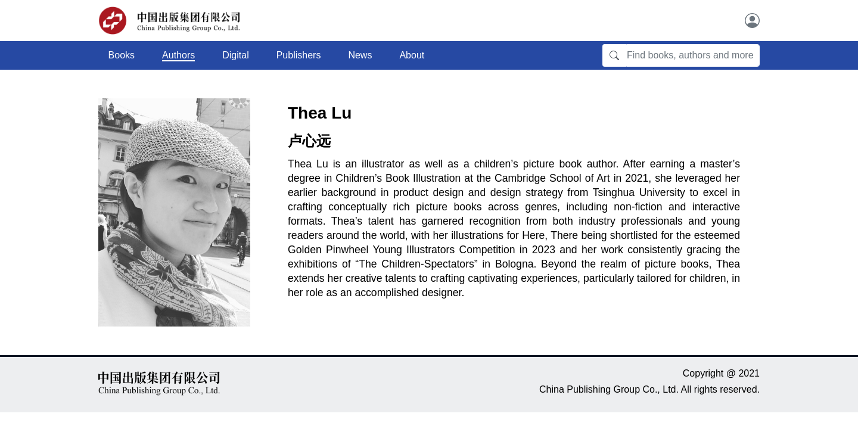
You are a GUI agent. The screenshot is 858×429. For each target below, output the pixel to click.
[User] (752, 20)
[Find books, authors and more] (693, 55)
